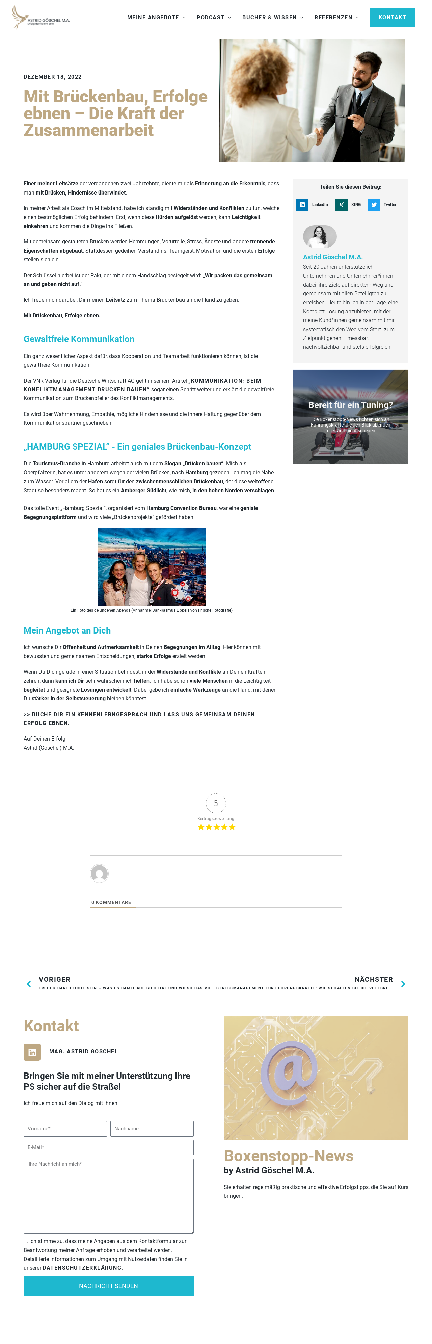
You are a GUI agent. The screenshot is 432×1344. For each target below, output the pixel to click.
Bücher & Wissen (269, 18)
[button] (392, 18)
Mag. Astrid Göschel (83, 1053)
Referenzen (333, 18)
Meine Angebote (153, 18)
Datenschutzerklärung (82, 1269)
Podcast (211, 18)
